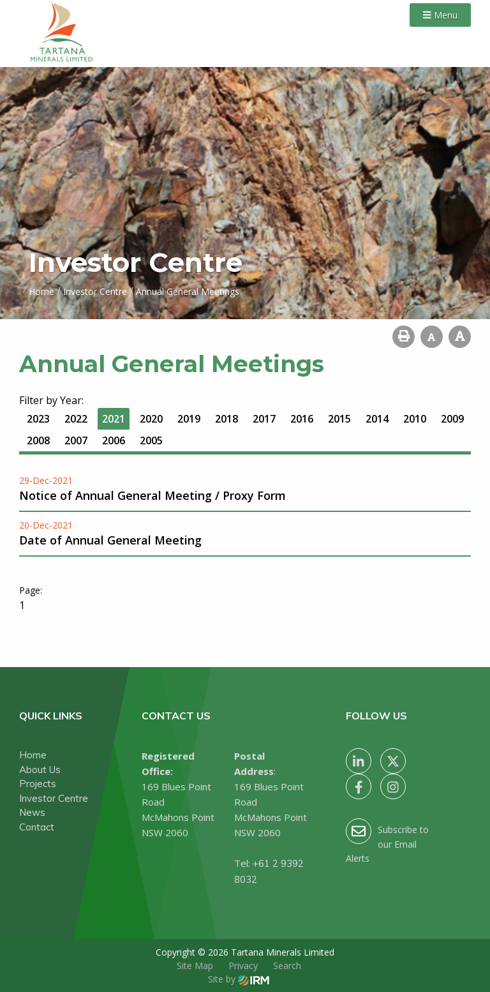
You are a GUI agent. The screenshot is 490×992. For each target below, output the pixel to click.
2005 (151, 440)
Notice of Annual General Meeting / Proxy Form (152, 495)
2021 (113, 419)
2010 (414, 419)
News (32, 812)
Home (33, 755)
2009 (452, 419)
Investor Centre (53, 798)
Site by (238, 979)
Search (287, 965)
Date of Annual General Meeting (110, 540)
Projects (37, 784)
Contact (36, 827)
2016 (301, 419)
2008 (38, 440)
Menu (440, 15)
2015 (339, 419)
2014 (377, 419)
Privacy (243, 965)
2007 (75, 440)
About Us (40, 769)
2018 (226, 419)
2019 (188, 419)
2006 (113, 440)
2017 (264, 419)
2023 (38, 419)
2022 (75, 419)
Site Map (195, 965)
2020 (151, 419)
